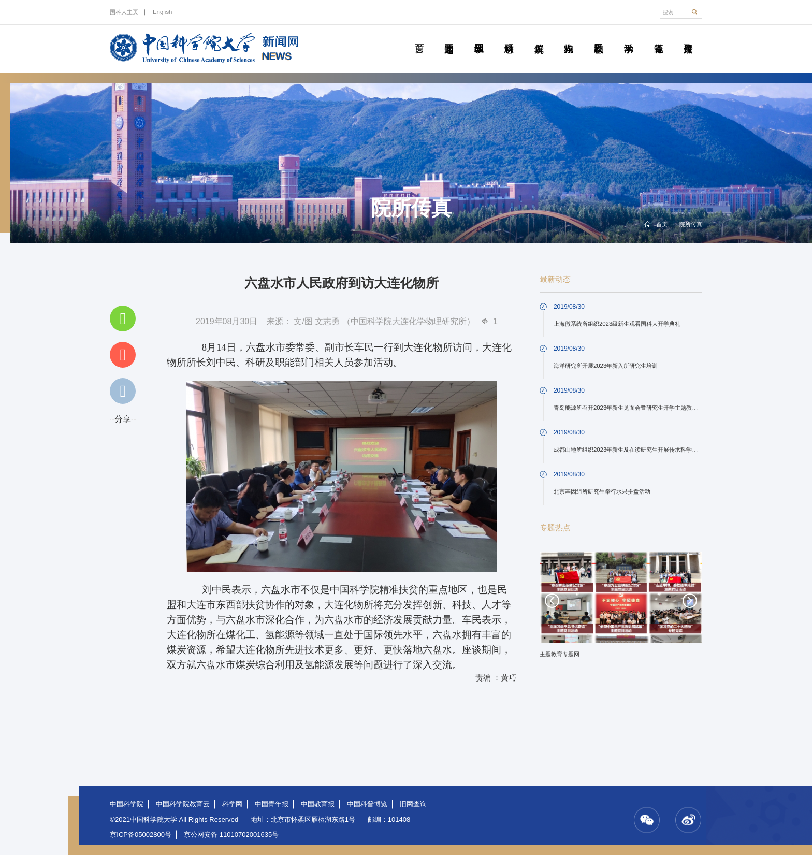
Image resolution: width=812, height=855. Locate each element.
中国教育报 (318, 804)
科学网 (232, 804)
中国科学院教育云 (183, 804)
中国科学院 (126, 804)
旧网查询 (413, 804)
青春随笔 (658, 37)
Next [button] (690, 600)
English (162, 12)
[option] (621, 608)
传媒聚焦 (688, 37)
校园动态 (599, 37)
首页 (419, 37)
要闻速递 (449, 37)
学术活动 (629, 37)
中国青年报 (271, 804)
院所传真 (539, 37)
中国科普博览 (367, 804)
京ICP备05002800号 (140, 834)
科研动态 (509, 37)
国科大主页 (124, 12)
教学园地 (479, 37)
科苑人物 (569, 37)
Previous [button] (552, 600)
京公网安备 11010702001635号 (231, 834)
